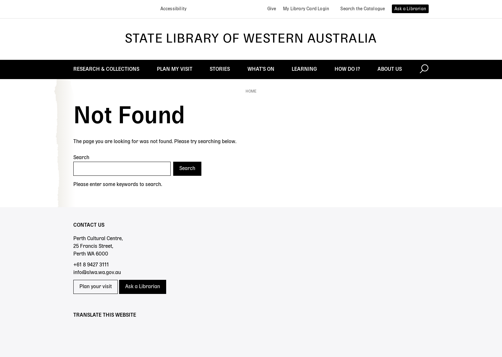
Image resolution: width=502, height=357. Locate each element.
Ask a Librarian (142, 287)
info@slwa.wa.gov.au (97, 273)
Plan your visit (95, 287)
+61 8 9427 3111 (91, 265)
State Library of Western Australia (251, 39)
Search (81, 158)
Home (251, 91)
